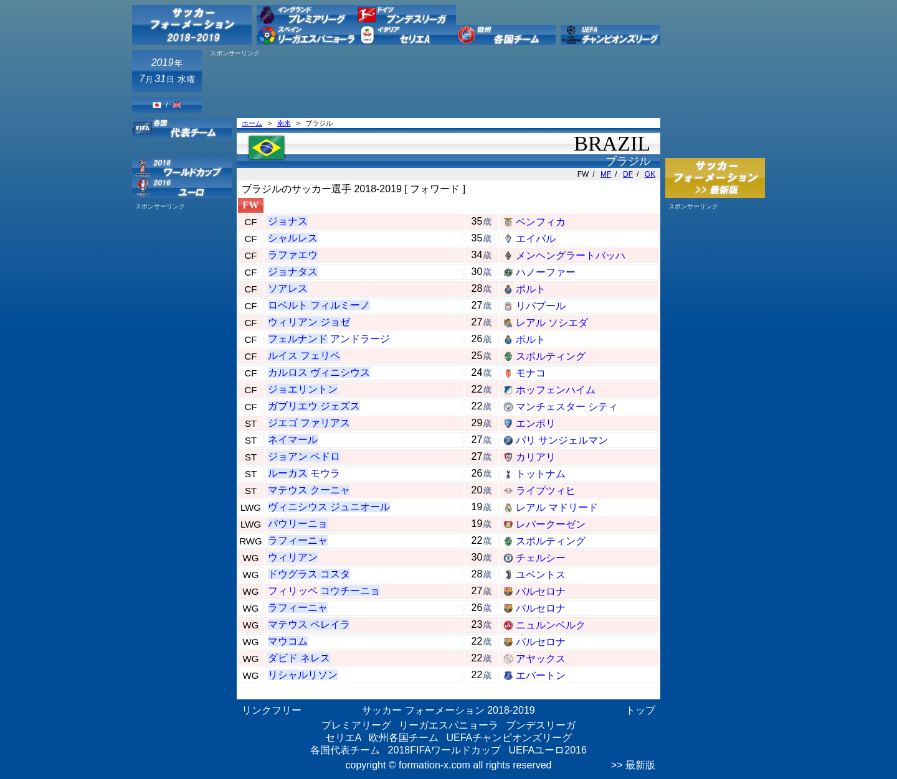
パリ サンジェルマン (562, 440)
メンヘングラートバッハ (570, 255)
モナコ (531, 373)
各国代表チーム (345, 750)
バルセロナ (541, 591)
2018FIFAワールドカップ (444, 750)
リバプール (541, 306)
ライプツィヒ (546, 490)
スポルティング (551, 356)
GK (650, 174)
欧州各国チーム (404, 737)
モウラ (304, 473)
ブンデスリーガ (541, 725)
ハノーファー (546, 272)
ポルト (531, 289)
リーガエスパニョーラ (448, 725)
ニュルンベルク (551, 625)
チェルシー (541, 558)
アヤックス (541, 658)
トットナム (541, 474)
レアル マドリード (557, 507)
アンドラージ (329, 339)
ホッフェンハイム (556, 390)
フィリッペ (324, 590)
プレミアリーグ (356, 725)
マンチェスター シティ (567, 406)
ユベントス (541, 574)
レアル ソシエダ (552, 322)
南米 (284, 123)
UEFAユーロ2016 (547, 750)
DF (628, 174)
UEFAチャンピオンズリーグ (509, 737)
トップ (640, 710)
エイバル (536, 238)
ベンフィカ (541, 222)
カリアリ (536, 457)
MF (605, 174)
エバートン (541, 675)
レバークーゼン (551, 524)
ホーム (252, 123)
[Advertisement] (433, 85)
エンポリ (536, 423)
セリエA (343, 737)
